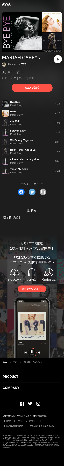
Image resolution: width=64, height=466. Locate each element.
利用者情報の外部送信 (13, 426)
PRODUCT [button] (10, 377)
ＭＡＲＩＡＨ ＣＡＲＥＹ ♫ (32, 362)
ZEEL (24, 64)
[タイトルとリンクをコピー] (43, 192)
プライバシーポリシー (27, 421)
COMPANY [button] (11, 388)
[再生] (58, 59)
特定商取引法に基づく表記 (42, 426)
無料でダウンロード (32, 289)
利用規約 (7, 421)
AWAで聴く (32, 87)
